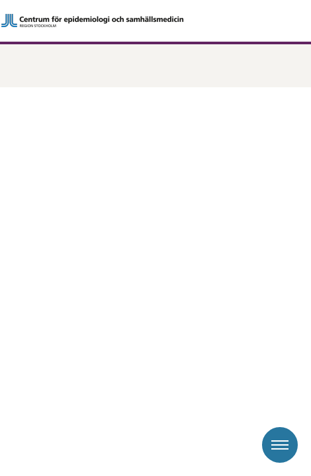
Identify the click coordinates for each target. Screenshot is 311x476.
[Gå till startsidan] (155, 20)
